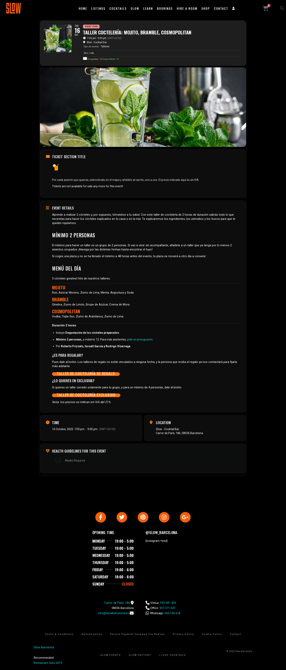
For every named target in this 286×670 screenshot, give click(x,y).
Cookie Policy (212, 634)
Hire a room (187, 8)
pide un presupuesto (140, 339)
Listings (98, 8)
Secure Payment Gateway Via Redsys (137, 634)
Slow (135, 8)
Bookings (165, 8)
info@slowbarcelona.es (113, 614)
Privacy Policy (183, 634)
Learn (148, 8)
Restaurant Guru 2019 (48, 663)
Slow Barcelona (44, 648)
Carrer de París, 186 (117, 603)
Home (83, 8)
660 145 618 (172, 614)
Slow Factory (140, 655)
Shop (205, 8)
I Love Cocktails (172, 655)
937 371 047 (167, 608)
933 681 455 (168, 603)
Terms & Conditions (59, 634)
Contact (221, 8)
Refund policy (92, 634)
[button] (282, 8)
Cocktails (118, 8)
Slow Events (110, 655)
